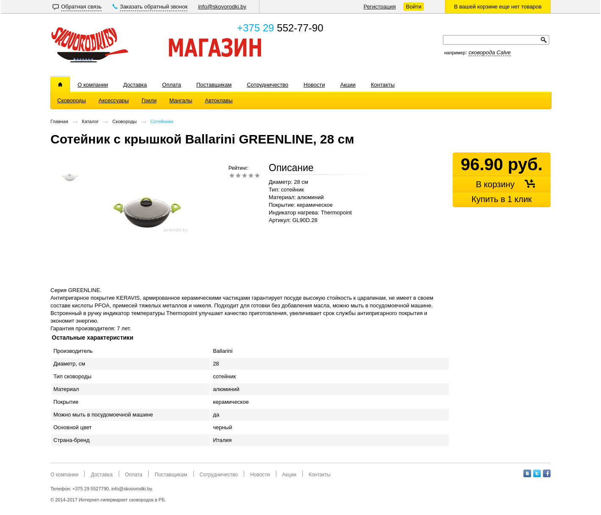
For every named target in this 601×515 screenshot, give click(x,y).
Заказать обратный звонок (154, 6)
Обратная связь (81, 6)
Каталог (90, 121)
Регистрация (380, 6)
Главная (59, 121)
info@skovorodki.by (222, 6)
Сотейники (161, 121)
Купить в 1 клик (501, 199)
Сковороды (124, 121)
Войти (413, 6)
